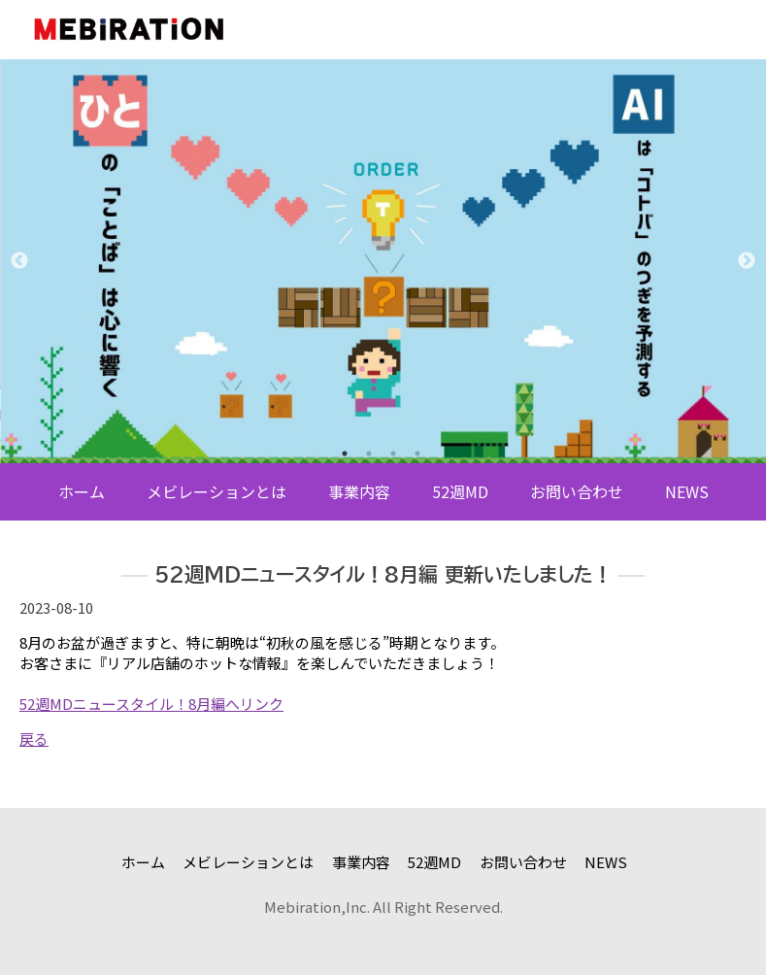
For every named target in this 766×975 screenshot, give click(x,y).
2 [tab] (369, 453)
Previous (19, 261)
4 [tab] (417, 453)
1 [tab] (344, 453)
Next (746, 261)
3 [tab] (393, 453)
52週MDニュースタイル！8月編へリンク (151, 703)
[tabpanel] (383, 261)
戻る (34, 738)
